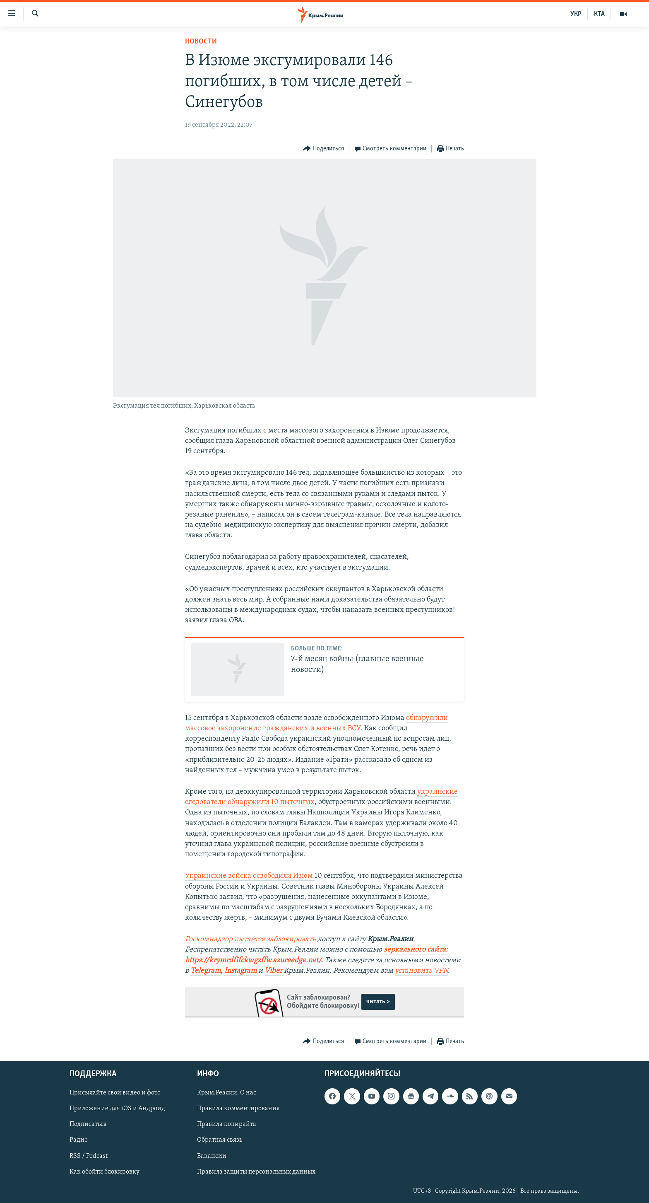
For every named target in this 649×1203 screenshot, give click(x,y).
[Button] (323, 149)
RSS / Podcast (89, 1156)
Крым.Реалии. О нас (226, 1092)
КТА (599, 14)
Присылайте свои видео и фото (115, 1092)
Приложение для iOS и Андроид (117, 1108)
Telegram (205, 971)
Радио (79, 1140)
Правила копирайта (226, 1124)
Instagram (240, 971)
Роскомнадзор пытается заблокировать (250, 939)
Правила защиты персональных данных (256, 1172)
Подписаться (88, 1124)
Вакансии (211, 1156)
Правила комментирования (238, 1108)
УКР (576, 14)
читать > (378, 1001)
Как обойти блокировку (104, 1172)
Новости (201, 42)
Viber (274, 971)
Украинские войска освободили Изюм (250, 876)
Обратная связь (219, 1140)
